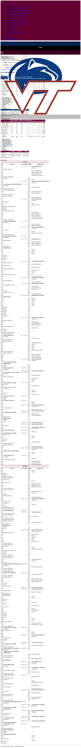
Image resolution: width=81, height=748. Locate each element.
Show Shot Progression (25, 69)
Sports (4, 3)
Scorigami (30, 13)
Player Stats (18, 5)
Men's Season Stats (10, 15)
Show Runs (32, 69)
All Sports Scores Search (8, 39)
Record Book (24, 5)
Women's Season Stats (19, 15)
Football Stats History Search (9, 38)
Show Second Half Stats (13, 69)
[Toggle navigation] (1, 1)
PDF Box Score (8, 67)
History (18, 18)
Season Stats (13, 5)
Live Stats (8, 5)
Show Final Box (4, 69)
